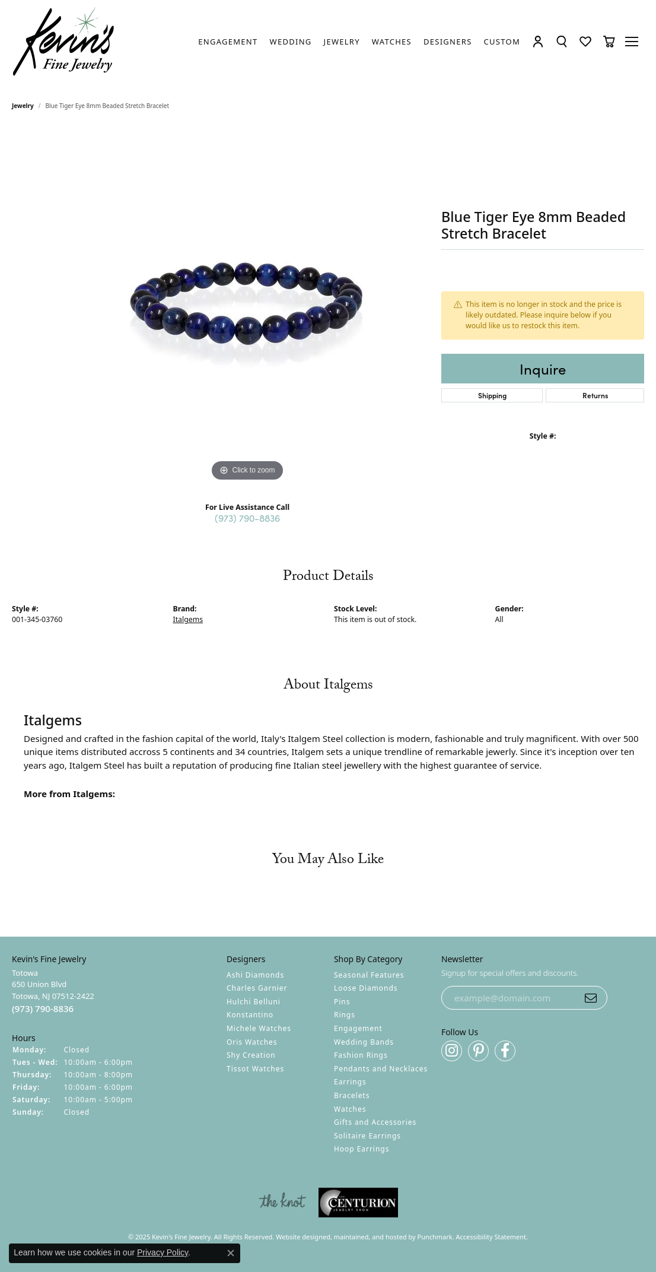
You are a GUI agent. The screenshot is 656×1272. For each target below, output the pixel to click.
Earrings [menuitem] (350, 1082)
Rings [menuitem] (344, 1015)
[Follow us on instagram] (451, 1051)
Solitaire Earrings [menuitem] (367, 1136)
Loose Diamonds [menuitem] (366, 988)
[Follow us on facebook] (505, 1051)
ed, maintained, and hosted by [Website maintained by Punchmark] (370, 1236)
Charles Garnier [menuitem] (257, 988)
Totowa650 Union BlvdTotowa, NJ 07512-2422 (53, 990)
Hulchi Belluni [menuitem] (254, 1002)
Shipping (492, 395)
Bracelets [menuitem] (352, 1095)
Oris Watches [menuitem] (252, 1041)
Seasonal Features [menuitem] (369, 974)
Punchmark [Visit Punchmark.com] (435, 1236)
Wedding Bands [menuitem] (364, 1041)
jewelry (23, 105)
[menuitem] (282, 1202)
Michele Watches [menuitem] (259, 1028)
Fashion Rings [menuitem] (361, 1055)
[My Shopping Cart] (609, 41)
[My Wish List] (585, 41)
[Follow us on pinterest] (478, 1051)
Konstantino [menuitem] (250, 1015)
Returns (595, 395)
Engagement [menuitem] (358, 1028)
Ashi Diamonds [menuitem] (255, 974)
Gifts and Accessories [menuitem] (375, 1122)
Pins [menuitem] (342, 1002)
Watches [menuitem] (350, 1108)
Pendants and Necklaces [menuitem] (381, 1069)
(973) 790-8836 (247, 517)
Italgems (188, 619)
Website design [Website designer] (299, 1236)
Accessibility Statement (491, 1236)
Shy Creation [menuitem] (251, 1055)
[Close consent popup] (230, 1253)
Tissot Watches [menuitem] (255, 1069)
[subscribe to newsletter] (591, 997)
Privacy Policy (162, 1252)
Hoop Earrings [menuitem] (361, 1149)
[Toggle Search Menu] (562, 41)
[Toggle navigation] (632, 41)
